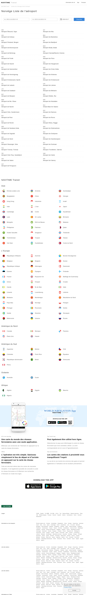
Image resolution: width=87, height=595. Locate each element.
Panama (43, 537)
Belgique (59, 529)
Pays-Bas (65, 534)
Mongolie (38, 526)
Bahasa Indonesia (75, 513)
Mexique (38, 537)
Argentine (58, 537)
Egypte (81, 538)
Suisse (68, 529)
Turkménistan (45, 528)
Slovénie (52, 535)
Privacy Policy (68, 587)
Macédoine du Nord (57, 534)
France (64, 531)
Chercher (79, 19)
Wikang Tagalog (42, 515)
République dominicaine (47, 538)
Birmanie (78, 524)
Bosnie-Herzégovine (50, 529)
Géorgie (70, 523)
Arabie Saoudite (72, 526)
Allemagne (38, 531)
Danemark (44, 531)
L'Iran (44, 524)
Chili (67, 537)
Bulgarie (63, 529)
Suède (47, 535)
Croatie (52, 532)
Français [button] (83, 2)
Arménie (48, 523)
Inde (41, 524)
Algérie (77, 538)
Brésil (54, 538)
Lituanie (71, 532)
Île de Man (62, 532)
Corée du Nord (73, 528)
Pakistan (62, 526)
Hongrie (48, 532)
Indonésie (81, 523)
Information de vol (70, 2)
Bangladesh (60, 523)
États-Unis (48, 537)
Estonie (49, 531)
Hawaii (53, 537)
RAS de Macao (45, 526)
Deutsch (54, 515)
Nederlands (38, 516)
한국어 (57, 513)
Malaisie (51, 526)
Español (59, 515)
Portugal (80, 534)
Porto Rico (76, 537)
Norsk (75, 515)
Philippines (56, 526)
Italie (67, 532)
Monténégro (49, 534)
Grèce (43, 532)
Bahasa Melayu (66, 513)
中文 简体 (52, 513)
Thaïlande (38, 528)
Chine (65, 523)
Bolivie (63, 537)
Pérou (64, 538)
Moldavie (43, 534)
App (78, 2)
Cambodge (53, 524)
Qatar (66, 526)
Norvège (70, 534)
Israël (37, 524)
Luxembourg (76, 532)
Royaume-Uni (70, 531)
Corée (58, 524)
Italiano (64, 515)
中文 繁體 (47, 513)
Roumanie (38, 535)
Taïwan (55, 528)
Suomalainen (70, 515)
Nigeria (42, 540)
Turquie (50, 528)
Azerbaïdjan (53, 523)
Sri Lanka (72, 524)
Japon (48, 524)
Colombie (71, 537)
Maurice (38, 540)
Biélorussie (63, 535)
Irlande (56, 532)
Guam (73, 538)
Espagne (54, 531)
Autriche (43, 529)
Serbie (43, 535)
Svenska (79, 515)
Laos (68, 524)
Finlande (59, 531)
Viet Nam (60, 528)
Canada (77, 535)
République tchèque (75, 529)
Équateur (38, 538)
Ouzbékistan (66, 528)
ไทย (60, 513)
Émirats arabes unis (40, 523)
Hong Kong (75, 523)
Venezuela (59, 538)
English (42, 513)
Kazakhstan (63, 524)
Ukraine (68, 535)
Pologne (75, 534)
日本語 (37, 513)
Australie (69, 538)
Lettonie (38, 534)
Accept (74, 590)
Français (49, 515)
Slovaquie (57, 535)
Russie (73, 535)
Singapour (79, 526)
